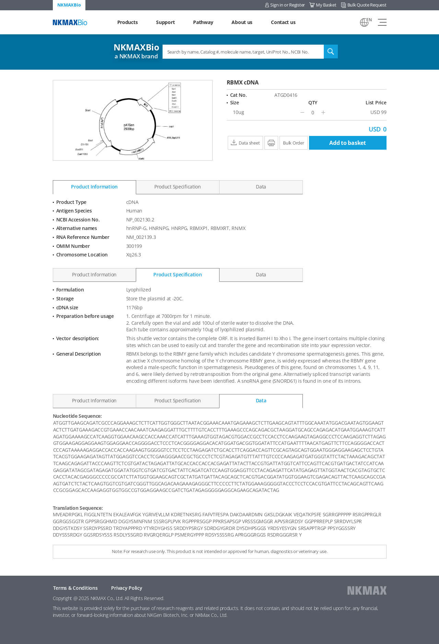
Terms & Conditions (75, 588)
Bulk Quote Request (367, 5)
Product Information (94, 186)
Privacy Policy (126, 588)
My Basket (326, 5)
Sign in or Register (287, 5)
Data (261, 186)
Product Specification (177, 186)
